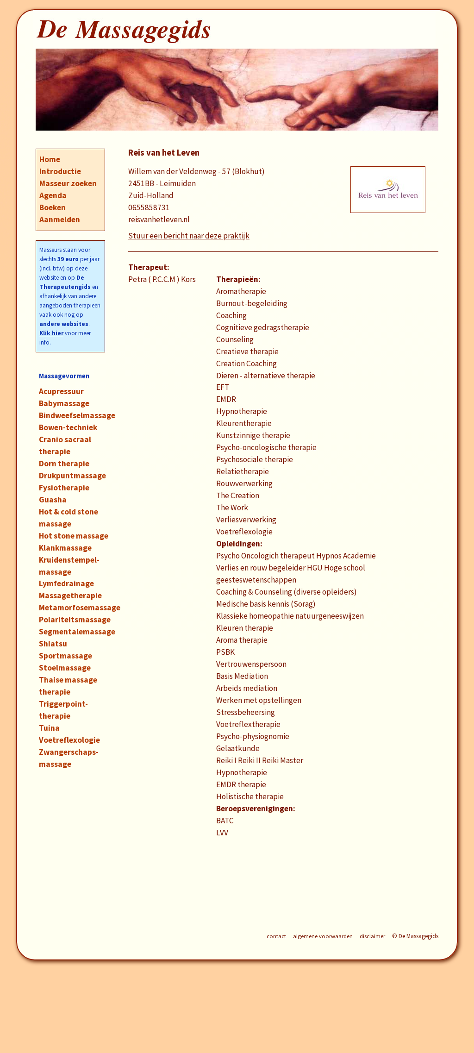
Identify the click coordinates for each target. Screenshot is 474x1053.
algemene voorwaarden (323, 936)
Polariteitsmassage (75, 619)
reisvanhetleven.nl (159, 219)
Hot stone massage (73, 536)
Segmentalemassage (77, 632)
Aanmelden (59, 219)
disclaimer (372, 936)
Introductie (60, 171)
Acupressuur (61, 391)
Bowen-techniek (68, 427)
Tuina (49, 728)
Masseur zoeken (68, 183)
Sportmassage (65, 656)
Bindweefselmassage (77, 415)
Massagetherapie (70, 595)
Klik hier (51, 333)
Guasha (53, 500)
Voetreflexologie (69, 740)
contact (276, 936)
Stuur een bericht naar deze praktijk (188, 236)
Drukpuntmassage (72, 475)
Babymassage (64, 403)
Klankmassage (65, 548)
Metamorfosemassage (79, 607)
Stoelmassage (65, 668)
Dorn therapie (64, 463)
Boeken (52, 207)
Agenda (53, 195)
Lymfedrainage (66, 583)
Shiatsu (53, 644)
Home (49, 159)
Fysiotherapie (64, 488)
